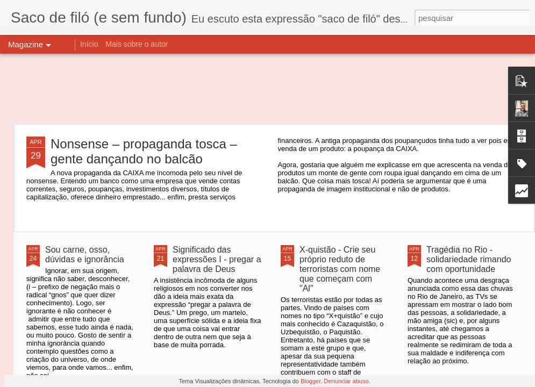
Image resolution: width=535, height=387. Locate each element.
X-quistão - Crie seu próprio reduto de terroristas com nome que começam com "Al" (339, 269)
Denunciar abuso (346, 381)
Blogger (310, 381)
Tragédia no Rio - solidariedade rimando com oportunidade (468, 259)
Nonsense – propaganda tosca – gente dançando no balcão (144, 151)
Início (89, 44)
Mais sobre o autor (136, 44)
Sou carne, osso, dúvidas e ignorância (84, 254)
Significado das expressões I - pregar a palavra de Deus (217, 259)
